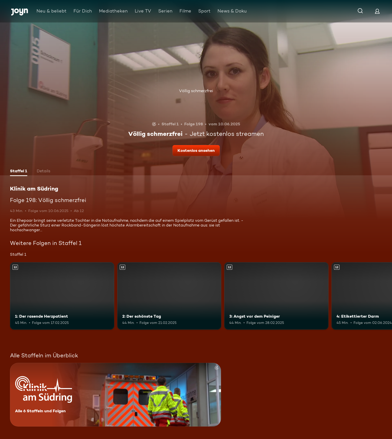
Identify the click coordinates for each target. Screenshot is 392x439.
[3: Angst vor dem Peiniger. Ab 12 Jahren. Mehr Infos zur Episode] (276, 296)
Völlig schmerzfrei (196, 90)
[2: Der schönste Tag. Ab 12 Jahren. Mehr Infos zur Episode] (169, 296)
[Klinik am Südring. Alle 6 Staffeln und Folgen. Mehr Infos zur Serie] (115, 395)
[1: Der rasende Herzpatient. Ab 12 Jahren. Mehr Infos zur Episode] (62, 296)
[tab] (18, 171)
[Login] (377, 11)
